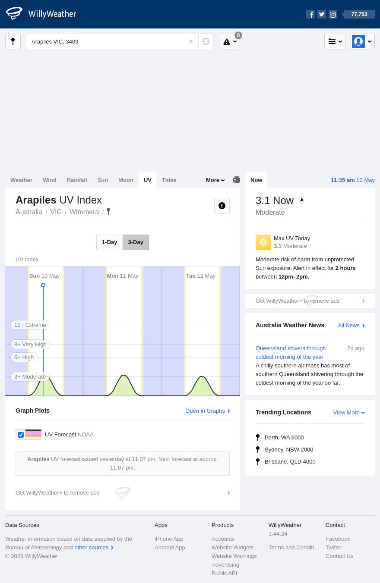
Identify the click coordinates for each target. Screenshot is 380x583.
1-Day (109, 242)
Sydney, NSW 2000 (289, 449)
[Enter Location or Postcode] (120, 41)
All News (349, 325)
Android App (170, 547)
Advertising (225, 564)
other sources (91, 547)
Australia (29, 212)
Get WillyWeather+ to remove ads (297, 301)
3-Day (135, 242)
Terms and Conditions (294, 547)
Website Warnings (234, 556)
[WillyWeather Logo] (45, 14)
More (212, 180)
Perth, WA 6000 (284, 437)
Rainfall (77, 180)
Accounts (223, 539)
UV (148, 180)
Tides (169, 180)
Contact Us (339, 556)
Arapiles (108, 211)
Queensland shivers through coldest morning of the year (310, 365)
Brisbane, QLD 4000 (290, 461)
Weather (21, 180)
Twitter (334, 547)
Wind (50, 180)
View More (346, 412)
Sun (103, 180)
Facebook (338, 539)
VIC (56, 212)
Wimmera (84, 212)
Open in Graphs (205, 410)
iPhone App (169, 539)
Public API (224, 573)
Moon (125, 180)
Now (256, 180)
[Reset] (190, 41)
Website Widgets (232, 547)
